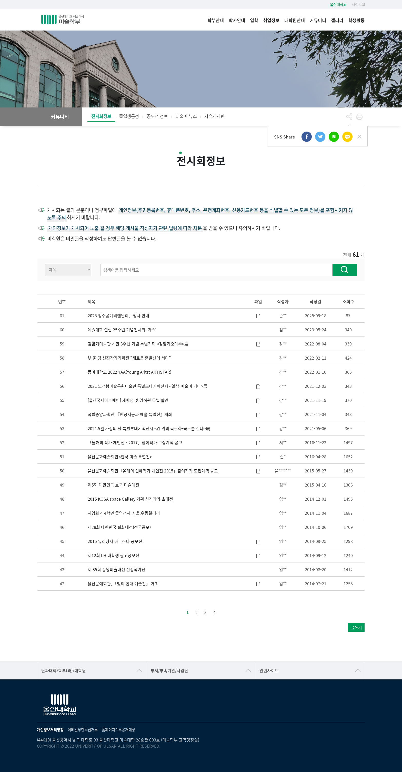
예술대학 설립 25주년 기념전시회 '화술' (122, 329)
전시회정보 (101, 116)
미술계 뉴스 (186, 116)
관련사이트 (269, 670)
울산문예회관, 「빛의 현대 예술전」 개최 (123, 583)
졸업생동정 (129, 116)
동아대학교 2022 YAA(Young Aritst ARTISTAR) (129, 372)
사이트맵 (358, 4)
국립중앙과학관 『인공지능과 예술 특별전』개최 (130, 414)
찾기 (345, 270)
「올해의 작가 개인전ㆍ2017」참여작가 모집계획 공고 (135, 442)
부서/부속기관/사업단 (169, 670)
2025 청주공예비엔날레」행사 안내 (118, 315)
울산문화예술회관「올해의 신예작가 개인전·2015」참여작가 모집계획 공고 (153, 471)
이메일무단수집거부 (83, 729)
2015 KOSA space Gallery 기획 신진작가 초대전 (130, 499)
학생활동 (356, 20)
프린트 (359, 117)
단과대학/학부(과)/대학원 (63, 670)
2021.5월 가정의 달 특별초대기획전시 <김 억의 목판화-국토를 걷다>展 (149, 428)
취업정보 (271, 20)
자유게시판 (214, 116)
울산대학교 (338, 4)
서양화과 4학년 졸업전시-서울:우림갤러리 (124, 513)
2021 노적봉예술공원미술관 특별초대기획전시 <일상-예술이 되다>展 (147, 386)
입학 (254, 20)
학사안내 (237, 20)
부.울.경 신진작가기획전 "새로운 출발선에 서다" (129, 358)
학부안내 (215, 20)
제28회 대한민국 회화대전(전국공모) (119, 527)
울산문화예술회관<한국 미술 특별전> (120, 456)
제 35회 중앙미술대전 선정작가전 (116, 569)
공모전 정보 (157, 116)
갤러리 (337, 20)
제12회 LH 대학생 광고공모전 (113, 555)
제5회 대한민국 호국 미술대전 (113, 485)
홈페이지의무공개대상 (118, 729)
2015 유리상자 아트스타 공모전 (115, 541)
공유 (349, 117)
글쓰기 (356, 627)
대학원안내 (294, 20)
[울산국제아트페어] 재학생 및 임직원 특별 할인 (128, 400)
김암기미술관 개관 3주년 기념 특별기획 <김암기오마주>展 (138, 344)
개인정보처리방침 (50, 729)
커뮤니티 (318, 20)
